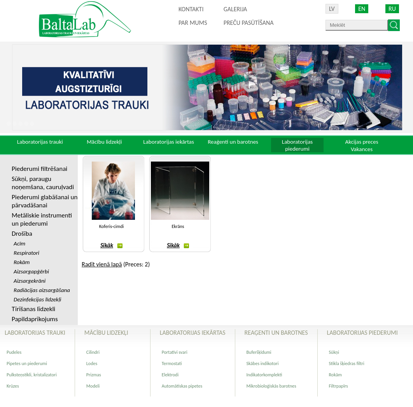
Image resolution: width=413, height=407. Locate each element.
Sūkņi (334, 352)
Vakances (362, 149)
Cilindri (93, 352)
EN (361, 8)
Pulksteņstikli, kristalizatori (32, 374)
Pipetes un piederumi (27, 363)
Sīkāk (111, 245)
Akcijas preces (361, 141)
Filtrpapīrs (338, 386)
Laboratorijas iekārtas (168, 141)
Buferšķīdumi (259, 352)
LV (332, 8)
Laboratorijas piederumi (297, 145)
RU (392, 8)
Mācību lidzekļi (104, 141)
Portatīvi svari (174, 352)
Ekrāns (178, 226)
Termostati (172, 363)
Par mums (192, 22)
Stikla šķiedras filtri (346, 363)
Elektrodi (170, 374)
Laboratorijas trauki (40, 141)
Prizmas (93, 374)
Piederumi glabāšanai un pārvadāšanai (44, 201)
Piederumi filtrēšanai (39, 169)
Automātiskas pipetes (182, 386)
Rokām (335, 374)
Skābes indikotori (263, 363)
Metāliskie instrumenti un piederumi (42, 219)
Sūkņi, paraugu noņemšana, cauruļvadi (43, 183)
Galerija (235, 9)
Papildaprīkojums (35, 319)
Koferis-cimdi (111, 226)
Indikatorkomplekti (264, 374)
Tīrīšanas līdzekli (33, 309)
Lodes (91, 363)
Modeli (93, 386)
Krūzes (13, 386)
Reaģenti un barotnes (233, 141)
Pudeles (14, 352)
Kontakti (190, 9)
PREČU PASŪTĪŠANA (249, 22)
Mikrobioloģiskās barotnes (271, 386)
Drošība (22, 234)
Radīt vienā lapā (102, 264)
